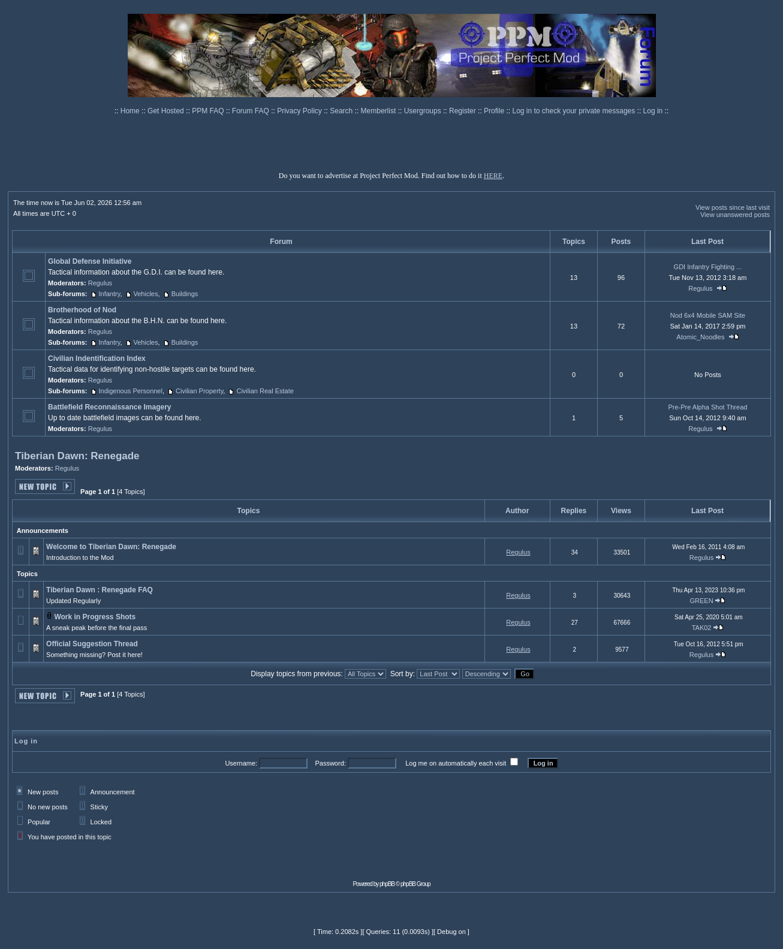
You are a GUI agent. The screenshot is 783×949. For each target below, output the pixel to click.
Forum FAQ (251, 111)
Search (342, 111)
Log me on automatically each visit (455, 763)
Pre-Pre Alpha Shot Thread (707, 407)
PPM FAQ (209, 111)
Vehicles (146, 293)
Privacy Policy (300, 111)
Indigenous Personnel (130, 390)
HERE (493, 175)
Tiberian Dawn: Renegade (77, 456)
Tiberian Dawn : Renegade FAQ (99, 590)
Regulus (100, 283)
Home (131, 111)
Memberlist (379, 111)
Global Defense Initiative (89, 261)
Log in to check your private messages (574, 111)
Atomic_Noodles (700, 337)
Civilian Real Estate (264, 390)
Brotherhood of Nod (82, 310)
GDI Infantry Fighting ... (708, 266)
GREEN (701, 600)
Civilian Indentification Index (97, 358)
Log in (653, 111)
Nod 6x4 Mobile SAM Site (707, 315)
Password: (330, 763)
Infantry (110, 293)
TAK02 (702, 627)
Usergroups (423, 111)
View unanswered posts (735, 214)
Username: (241, 763)
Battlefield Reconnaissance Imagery (109, 407)
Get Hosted (166, 111)
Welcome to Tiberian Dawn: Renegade (111, 547)
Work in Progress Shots (94, 617)
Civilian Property (199, 390)
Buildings (184, 293)
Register (463, 111)
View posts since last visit (732, 207)
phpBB (387, 884)
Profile (495, 111)
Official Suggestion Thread (92, 644)
